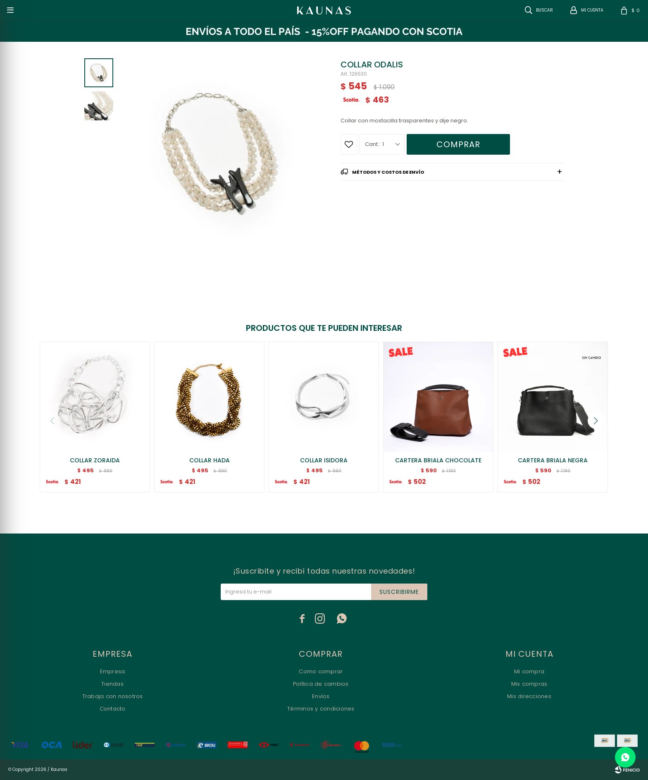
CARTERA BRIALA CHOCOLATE (438, 460)
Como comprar (321, 671)
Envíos (321, 696)
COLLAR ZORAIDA (95, 460)
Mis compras (529, 684)
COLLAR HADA (209, 460)
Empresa (112, 671)
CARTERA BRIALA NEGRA (553, 460)
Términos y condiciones (321, 709)
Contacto (113, 709)
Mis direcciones (529, 696)
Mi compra (529, 671)
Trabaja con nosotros (112, 696)
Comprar (458, 144)
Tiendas (112, 684)
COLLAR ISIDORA (324, 460)
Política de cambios (321, 684)
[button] (596, 420)
